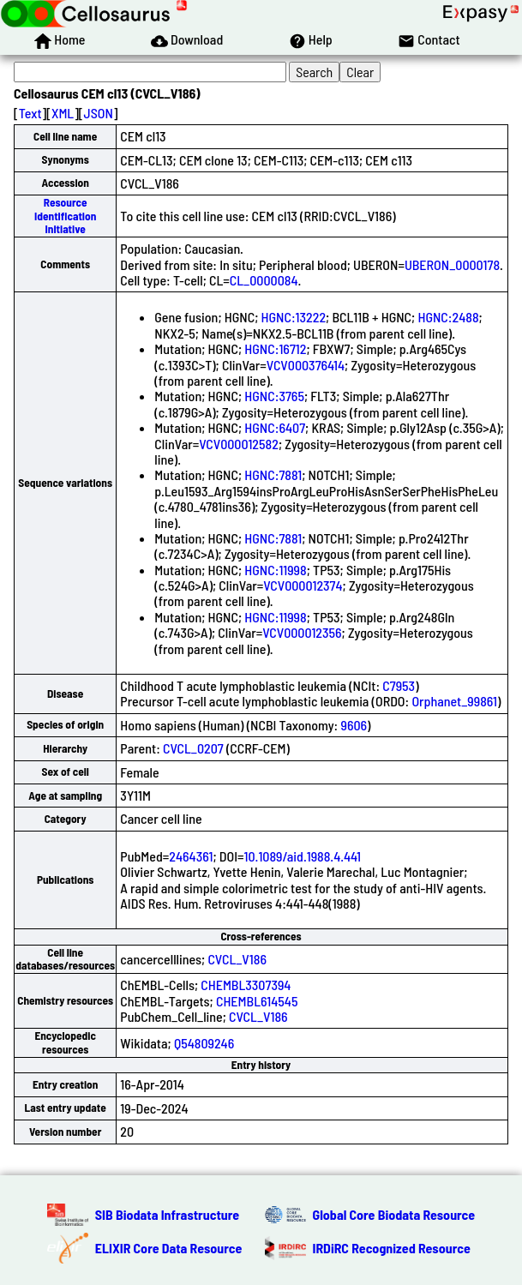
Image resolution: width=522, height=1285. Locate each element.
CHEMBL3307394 (246, 984)
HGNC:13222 (294, 317)
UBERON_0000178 (452, 264)
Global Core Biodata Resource (394, 1214)
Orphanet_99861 (454, 701)
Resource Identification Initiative (65, 215)
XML (62, 113)
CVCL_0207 (193, 748)
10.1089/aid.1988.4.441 (303, 856)
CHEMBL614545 (257, 1001)
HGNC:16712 (275, 348)
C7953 (398, 685)
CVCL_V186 (237, 959)
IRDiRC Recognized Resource (392, 1248)
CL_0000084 (264, 280)
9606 (353, 725)
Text (30, 113)
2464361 (191, 856)
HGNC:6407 (274, 427)
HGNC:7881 (273, 474)
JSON (98, 113)
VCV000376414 (306, 365)
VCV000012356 (301, 632)
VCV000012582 (239, 443)
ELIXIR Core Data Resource (169, 1248)
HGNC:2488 (447, 317)
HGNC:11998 (275, 569)
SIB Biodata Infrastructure (167, 1214)
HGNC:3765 (274, 395)
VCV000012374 (302, 585)
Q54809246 (204, 1043)
